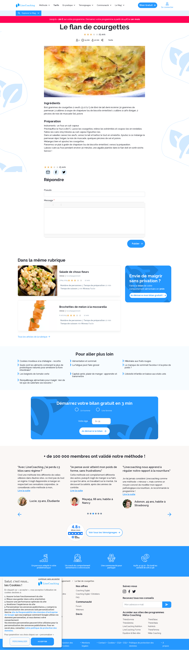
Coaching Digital (83, 590)
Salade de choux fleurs (74, 271)
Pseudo (48, 190)
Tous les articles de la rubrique (32, 337)
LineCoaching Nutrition (132, 626)
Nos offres (82, 586)
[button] (47, 204)
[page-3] (96, 513)
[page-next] (169, 514)
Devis (79, 614)
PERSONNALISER (19, 641)
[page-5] (101, 513)
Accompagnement (73, 276)
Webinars (80, 610)
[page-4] (98, 513)
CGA (119, 643)
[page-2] (93, 513)
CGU (125, 643)
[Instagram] (124, 591)
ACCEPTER (42, 641)
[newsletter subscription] (166, 604)
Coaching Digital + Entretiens (88, 594)
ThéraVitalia (153, 623)
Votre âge (83, 421)
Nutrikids (151, 626)
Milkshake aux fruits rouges (138, 361)
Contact (102, 643)
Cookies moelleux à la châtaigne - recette (40, 361)
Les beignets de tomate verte (34, 374)
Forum (79, 606)
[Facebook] (129, 591)
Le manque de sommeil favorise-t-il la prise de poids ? (148, 366)
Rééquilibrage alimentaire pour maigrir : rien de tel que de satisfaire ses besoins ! (42, 381)
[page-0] (88, 513)
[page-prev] (19, 514)
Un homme (86, 410)
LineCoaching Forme (132, 630)
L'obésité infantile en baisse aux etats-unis (145, 374)
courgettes (87, 129)
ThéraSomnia (128, 619)
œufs (74, 135)
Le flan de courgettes (84, 581)
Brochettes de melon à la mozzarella (83, 306)
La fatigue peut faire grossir (85, 365)
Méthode (43, 5)
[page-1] (90, 513)
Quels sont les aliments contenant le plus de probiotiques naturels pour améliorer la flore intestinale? (41, 367)
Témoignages (85, 5)
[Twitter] (134, 591)
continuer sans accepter (49, 579)
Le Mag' (118, 5)
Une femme (105, 410)
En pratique (68, 5)
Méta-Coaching (154, 633)
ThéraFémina (153, 630)
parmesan (49, 138)
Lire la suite (24, 490)
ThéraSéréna (128, 623)
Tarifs (56, 5)
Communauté (103, 5)
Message (48, 200)
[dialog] (32, 612)
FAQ (77, 597)
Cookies (111, 643)
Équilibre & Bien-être (131, 633)
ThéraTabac (153, 619)
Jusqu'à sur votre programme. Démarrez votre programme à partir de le (94, 19)
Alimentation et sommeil (84, 361)
